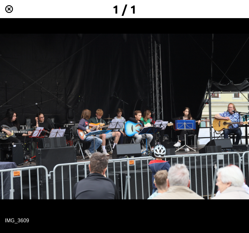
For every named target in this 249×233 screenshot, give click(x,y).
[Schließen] (9, 9)
